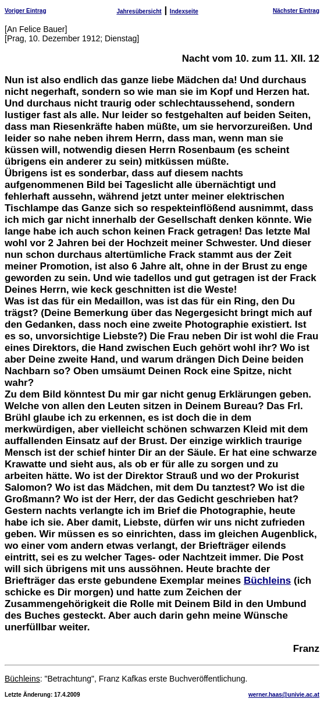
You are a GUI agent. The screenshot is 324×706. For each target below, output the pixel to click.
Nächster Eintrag (296, 11)
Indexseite (184, 11)
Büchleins (267, 580)
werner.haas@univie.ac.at (283, 694)
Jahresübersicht (138, 11)
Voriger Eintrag (26, 11)
